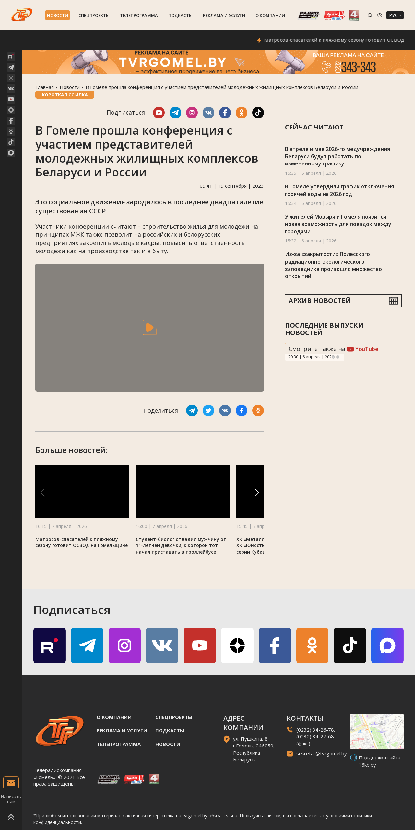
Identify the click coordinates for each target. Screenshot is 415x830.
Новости (57, 15)
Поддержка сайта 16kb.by (379, 761)
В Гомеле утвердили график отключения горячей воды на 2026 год (339, 190)
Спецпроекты (94, 15)
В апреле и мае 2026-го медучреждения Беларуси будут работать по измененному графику (337, 156)
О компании (270, 15)
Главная (44, 87)
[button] (257, 493)
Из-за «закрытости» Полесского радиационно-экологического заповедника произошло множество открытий (333, 265)
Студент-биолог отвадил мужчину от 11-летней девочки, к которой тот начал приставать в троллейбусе (181, 545)
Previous (333, 357)
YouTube (362, 349)
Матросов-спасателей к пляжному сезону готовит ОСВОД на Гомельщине (81, 542)
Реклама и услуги (224, 15)
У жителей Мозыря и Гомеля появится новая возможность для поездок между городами (338, 224)
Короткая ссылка (65, 95)
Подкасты (180, 15)
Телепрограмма (139, 15)
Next (337, 357)
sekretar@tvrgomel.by (321, 753)
